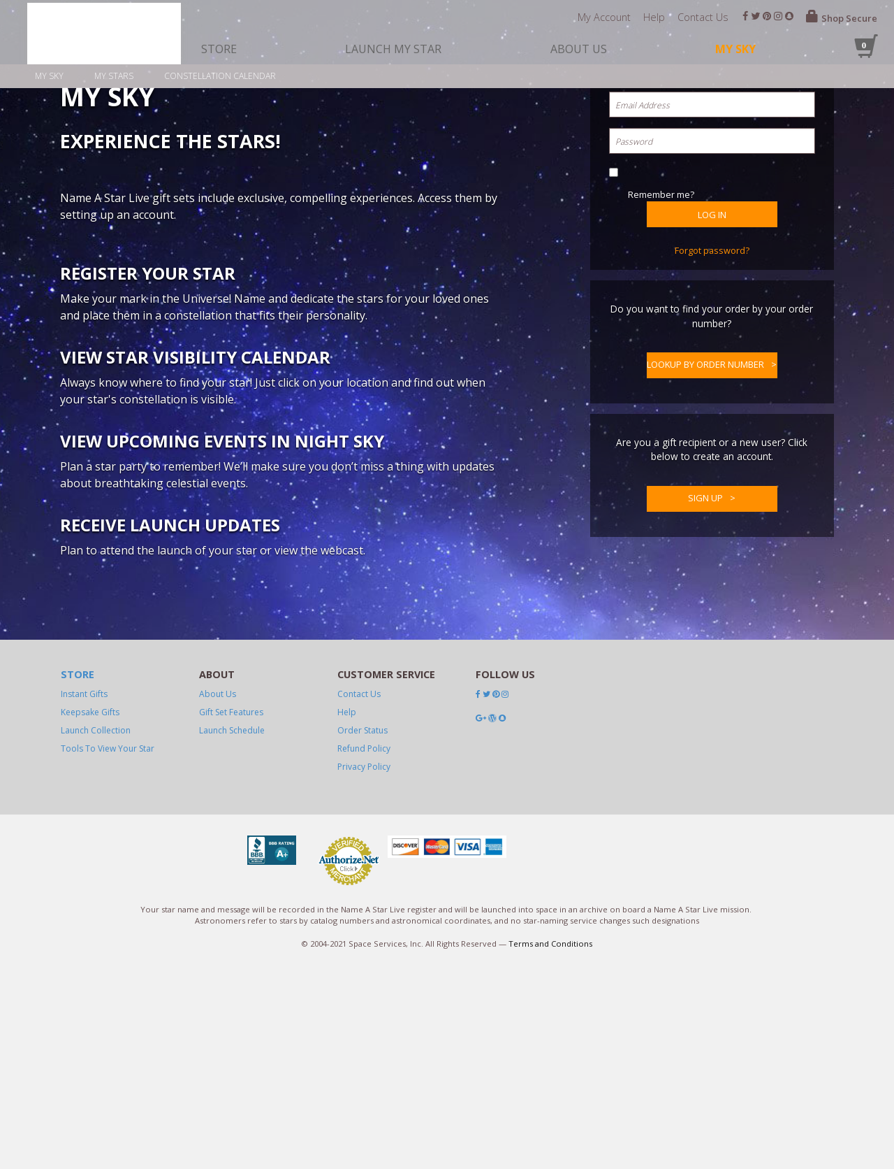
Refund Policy (363, 1160)
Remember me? (661, 432)
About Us (217, 1106)
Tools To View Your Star (107, 1160)
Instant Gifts (84, 1106)
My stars (113, 76)
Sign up (705, 736)
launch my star (393, 49)
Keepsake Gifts (90, 1124)
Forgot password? (712, 488)
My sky (49, 76)
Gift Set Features (231, 1124)
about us (578, 49)
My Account (604, 17)
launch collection (96, 1142)
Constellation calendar (220, 76)
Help (654, 17)
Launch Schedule (232, 1142)
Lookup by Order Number (705, 602)
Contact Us (702, 17)
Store (77, 1086)
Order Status (362, 1142)
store (219, 49)
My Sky (735, 49)
